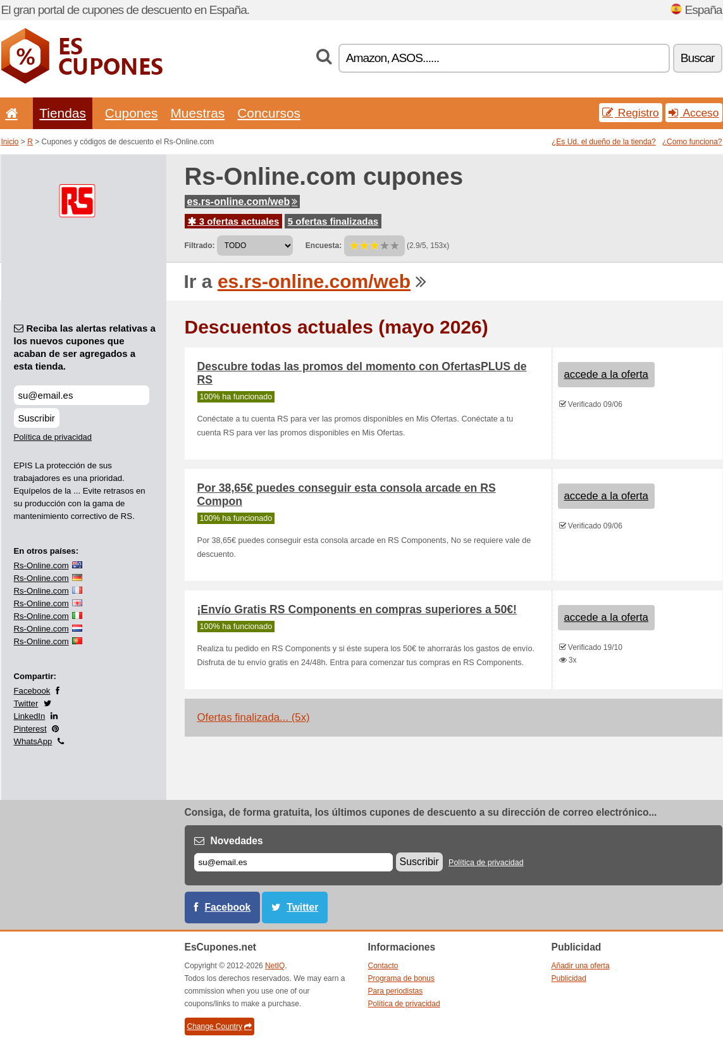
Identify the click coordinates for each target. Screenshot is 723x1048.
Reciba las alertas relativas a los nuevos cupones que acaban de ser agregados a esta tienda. (85, 347)
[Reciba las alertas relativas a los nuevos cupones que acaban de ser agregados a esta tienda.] (81, 395)
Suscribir (36, 418)
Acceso (694, 112)
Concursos (268, 113)
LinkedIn (30, 716)
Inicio (10, 141)
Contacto (383, 965)
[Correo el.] (293, 862)
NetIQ (275, 965)
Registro (630, 112)
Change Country (219, 1026)
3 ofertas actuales (234, 221)
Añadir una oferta (581, 965)
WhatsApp (33, 741)
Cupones (131, 113)
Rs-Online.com (41, 565)
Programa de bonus (401, 978)
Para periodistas (395, 991)
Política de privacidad (53, 437)
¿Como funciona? (692, 141)
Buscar (698, 58)
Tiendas (62, 113)
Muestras (197, 113)
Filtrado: (200, 245)
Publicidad (569, 978)
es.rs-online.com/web (242, 201)
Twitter (26, 703)
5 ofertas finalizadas (333, 221)
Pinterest (30, 728)
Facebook (32, 691)
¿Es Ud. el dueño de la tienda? (604, 141)
